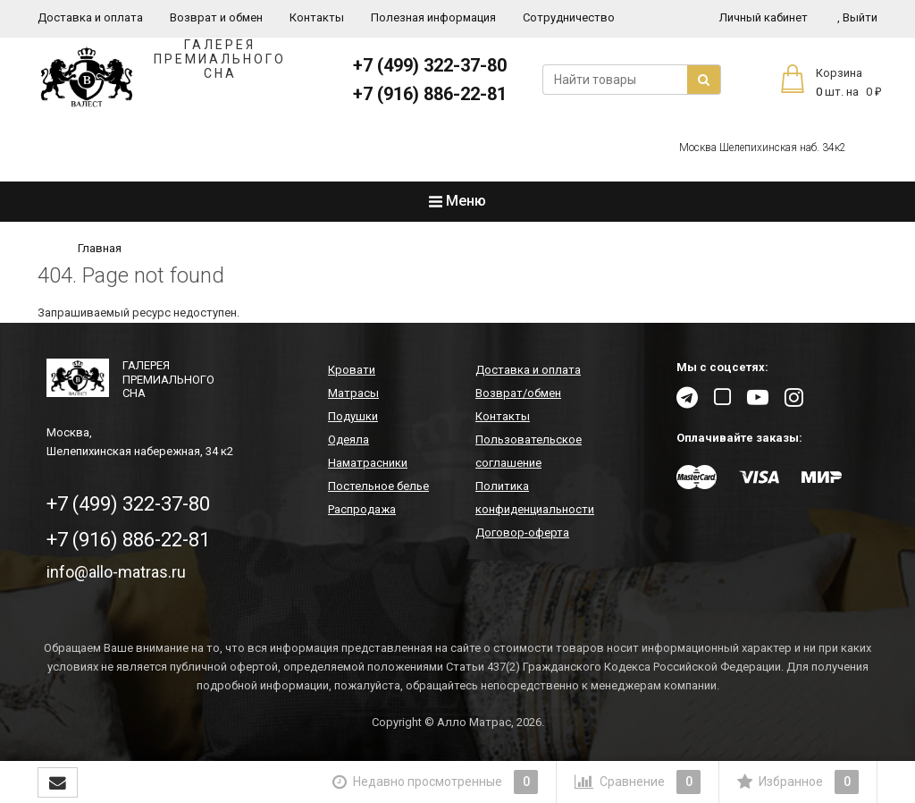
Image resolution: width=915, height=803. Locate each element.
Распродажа (362, 509)
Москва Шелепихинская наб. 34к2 (762, 147)
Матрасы (353, 393)
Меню (457, 200)
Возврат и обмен (216, 17)
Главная (100, 248)
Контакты (317, 17)
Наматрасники (367, 462)
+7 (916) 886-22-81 (430, 94)
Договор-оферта (522, 532)
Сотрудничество (569, 17)
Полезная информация (433, 17)
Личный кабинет (763, 17)
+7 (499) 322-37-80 (430, 65)
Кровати (351, 369)
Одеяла (348, 439)
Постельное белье (378, 486)
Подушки (353, 416)
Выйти (857, 17)
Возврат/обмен (518, 393)
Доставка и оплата (90, 17)
